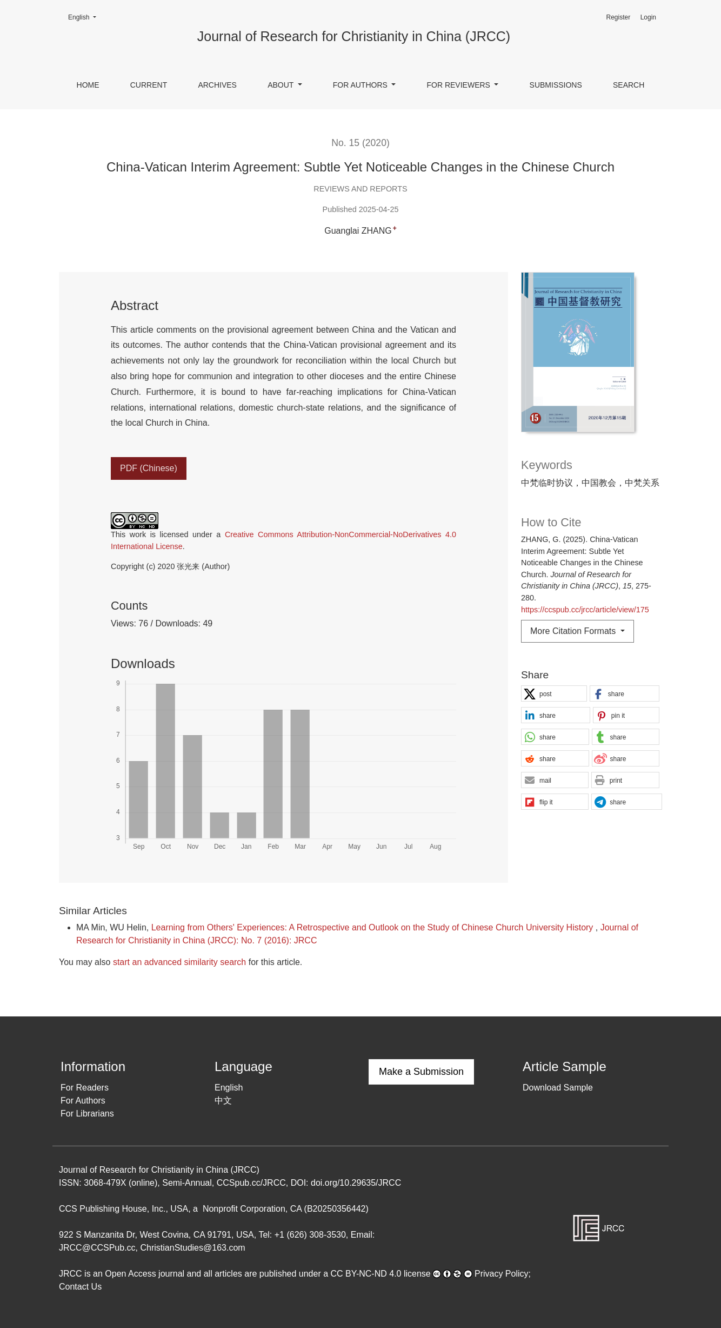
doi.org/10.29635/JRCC (356, 1182)
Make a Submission (421, 1071)
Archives (217, 85)
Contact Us (80, 1286)
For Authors (361, 85)
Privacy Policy (502, 1273)
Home (88, 85)
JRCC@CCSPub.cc (97, 1247)
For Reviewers (459, 85)
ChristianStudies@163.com (193, 1247)
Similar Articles (93, 910)
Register (618, 17)
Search (628, 85)
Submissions (556, 85)
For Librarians (87, 1113)
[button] (554, 694)
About (282, 85)
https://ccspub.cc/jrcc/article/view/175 (585, 609)
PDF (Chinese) (148, 468)
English (85, 16)
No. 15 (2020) (360, 142)
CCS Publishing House (103, 1208)
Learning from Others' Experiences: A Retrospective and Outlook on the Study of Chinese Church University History (373, 927)
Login (648, 17)
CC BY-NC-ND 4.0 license (381, 1273)
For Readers (85, 1087)
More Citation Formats (574, 631)
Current (148, 85)
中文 (223, 1100)
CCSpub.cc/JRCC (251, 1182)
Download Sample (558, 1087)
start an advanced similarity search (179, 962)
